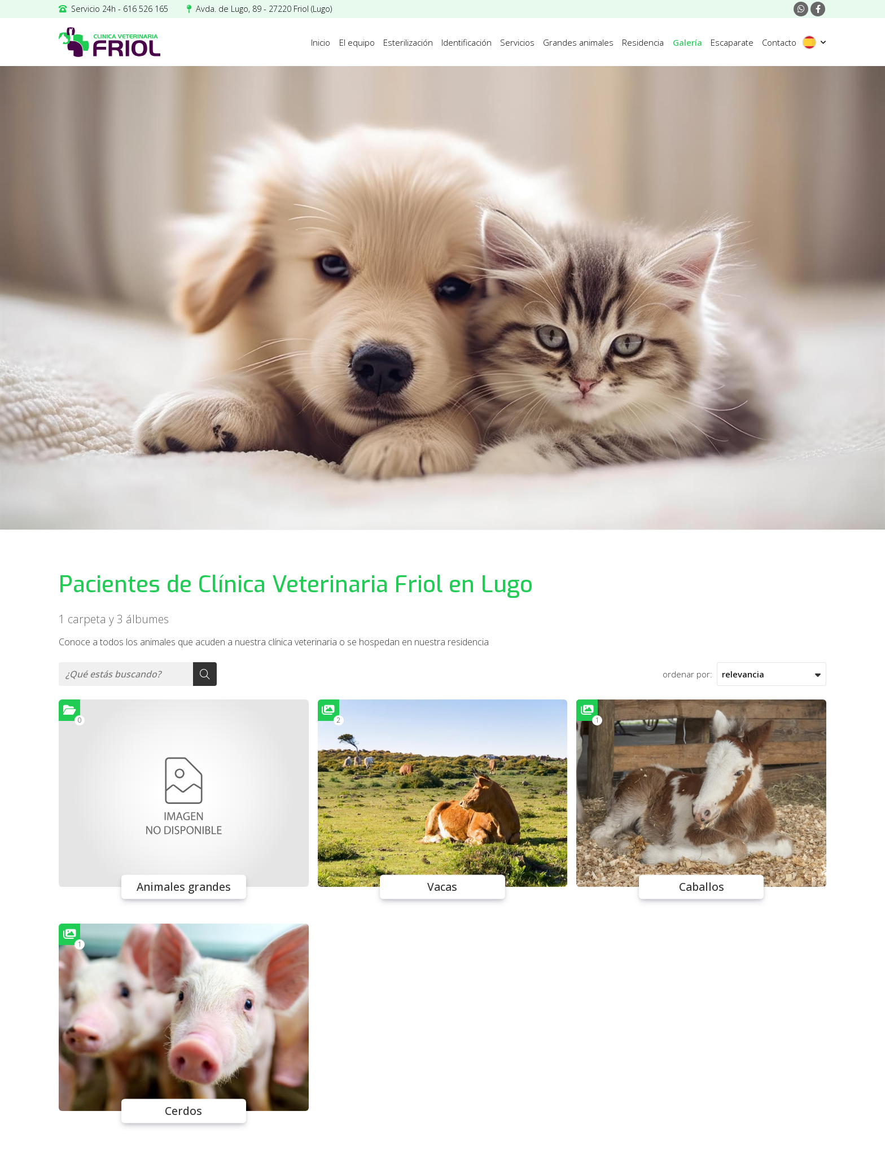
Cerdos (183, 1111)
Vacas (442, 887)
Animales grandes (184, 887)
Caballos (701, 887)
